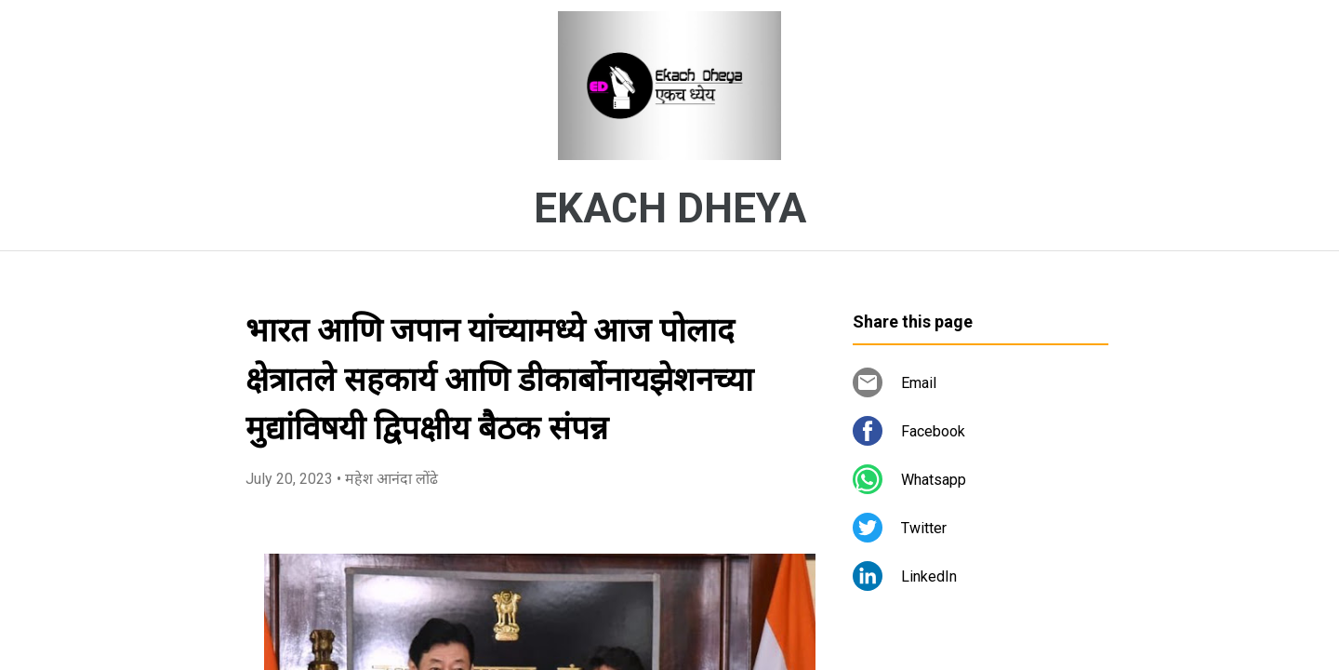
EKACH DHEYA (670, 208)
